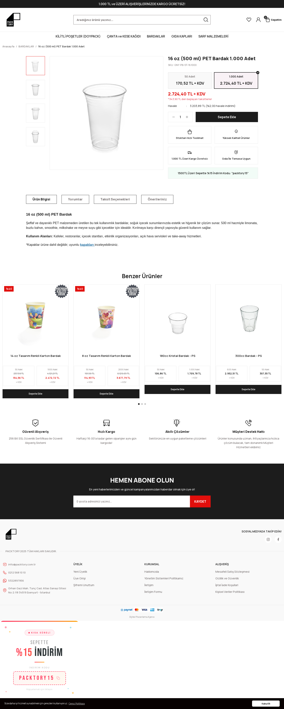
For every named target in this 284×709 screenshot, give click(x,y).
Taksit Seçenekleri (115, 202)
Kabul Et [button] (266, 703)
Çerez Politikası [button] (77, 703)
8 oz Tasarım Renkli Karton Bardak (106, 358)
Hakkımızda (151, 574)
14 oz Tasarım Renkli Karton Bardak (35, 358)
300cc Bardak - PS (248, 358)
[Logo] (13, 20)
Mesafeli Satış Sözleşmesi (232, 574)
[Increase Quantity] (188, 119)
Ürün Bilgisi (41, 202)
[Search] (142, 19)
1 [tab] (139, 407)
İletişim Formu (153, 595)
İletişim (148, 588)
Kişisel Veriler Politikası (230, 595)
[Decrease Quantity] (171, 119)
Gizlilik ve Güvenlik (227, 581)
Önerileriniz (157, 202)
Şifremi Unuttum (83, 588)
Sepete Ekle (227, 119)
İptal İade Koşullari (226, 588)
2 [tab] (142, 407)
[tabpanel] (35, 344)
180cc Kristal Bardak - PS (177, 358)
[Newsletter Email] (142, 504)
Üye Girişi (79, 581)
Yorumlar (75, 202)
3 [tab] (145, 407)
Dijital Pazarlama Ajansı (142, 620)
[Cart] (272, 19)
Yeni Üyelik (80, 574)
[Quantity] (180, 119)
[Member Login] (254, 19)
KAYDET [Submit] (200, 504)
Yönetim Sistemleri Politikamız (163, 581)
